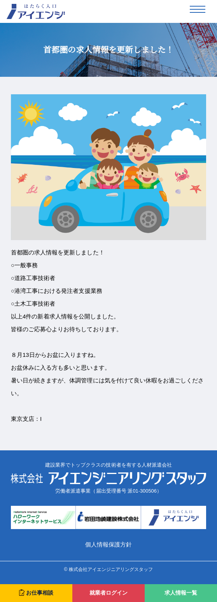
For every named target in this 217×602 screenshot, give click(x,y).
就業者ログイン (108, 593)
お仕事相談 (36, 592)
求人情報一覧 (180, 593)
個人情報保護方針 (108, 544)
